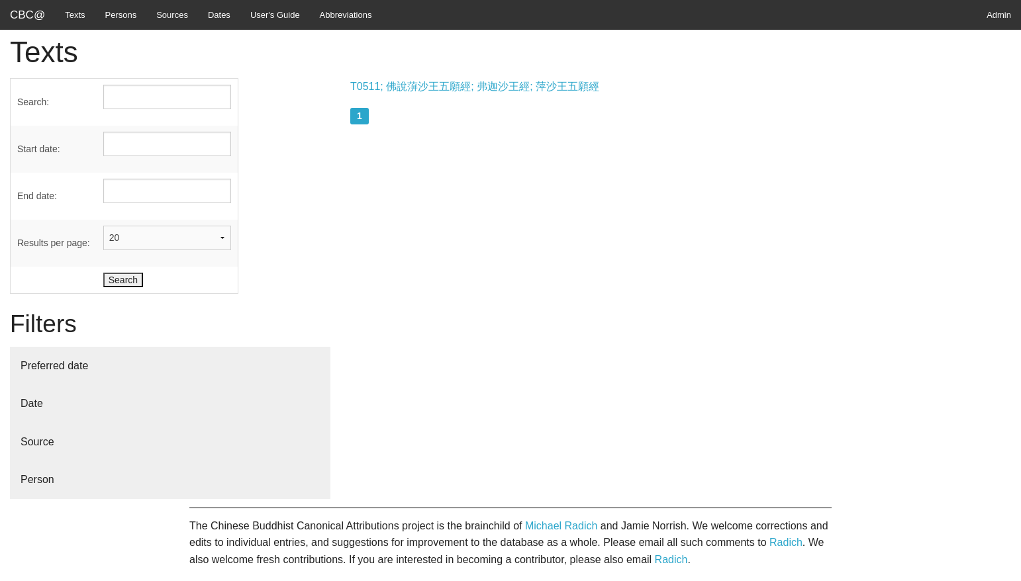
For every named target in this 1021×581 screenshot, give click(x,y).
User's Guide (275, 15)
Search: (33, 102)
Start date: (38, 149)
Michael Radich (561, 525)
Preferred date (54, 365)
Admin (999, 15)
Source (37, 441)
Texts (75, 15)
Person (37, 479)
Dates (219, 15)
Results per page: (53, 243)
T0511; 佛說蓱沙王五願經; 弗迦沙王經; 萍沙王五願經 (474, 86)
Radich (785, 542)
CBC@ (27, 15)
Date (32, 403)
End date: (37, 196)
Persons (121, 15)
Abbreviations (346, 15)
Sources (172, 15)
